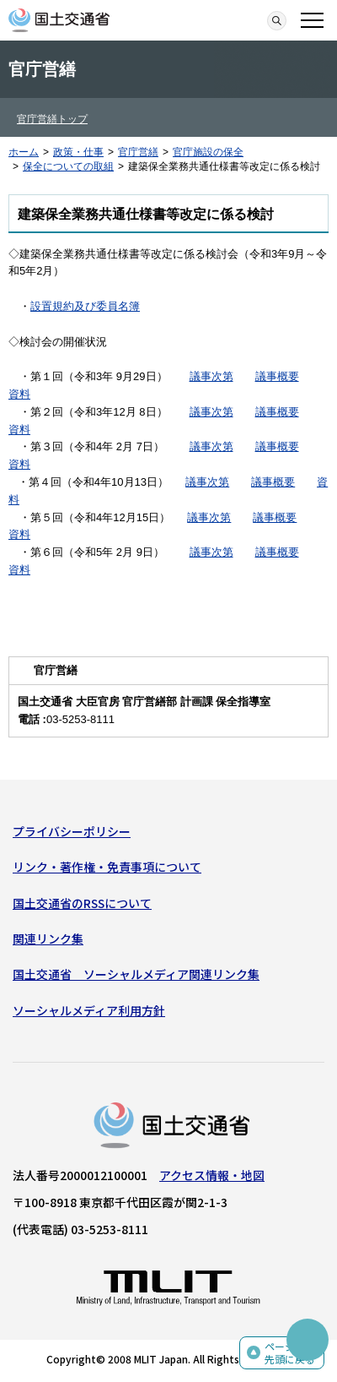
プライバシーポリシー (72, 831)
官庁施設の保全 (208, 152)
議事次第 (211, 376)
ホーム (23, 152)
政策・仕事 (78, 152)
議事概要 (277, 376)
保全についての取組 (68, 166)
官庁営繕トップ (52, 119)
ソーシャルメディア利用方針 (89, 1010)
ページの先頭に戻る (290, 1353)
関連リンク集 (48, 938)
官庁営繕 (138, 152)
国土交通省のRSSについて (82, 903)
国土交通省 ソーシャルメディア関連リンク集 (136, 974)
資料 (19, 394)
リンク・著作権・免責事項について (107, 866)
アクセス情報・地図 (212, 1175)
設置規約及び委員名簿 (85, 306)
